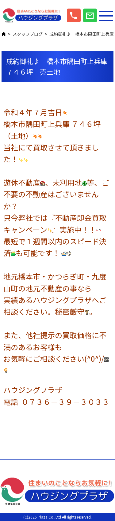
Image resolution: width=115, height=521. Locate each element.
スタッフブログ (28, 34)
